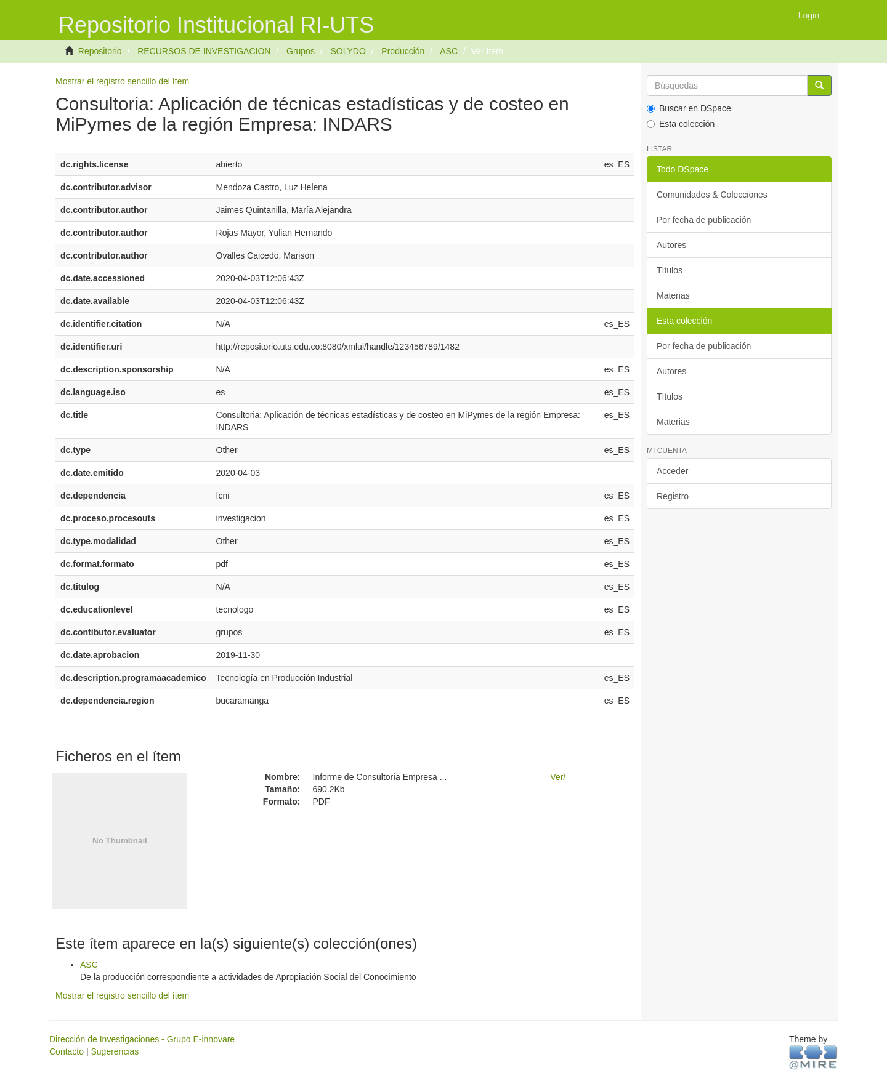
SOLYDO (347, 51)
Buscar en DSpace (689, 108)
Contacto (66, 1051)
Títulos (669, 270)
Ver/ (557, 777)
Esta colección (681, 124)
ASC (449, 51)
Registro (673, 496)
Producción (402, 51)
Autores (671, 245)
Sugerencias (115, 1051)
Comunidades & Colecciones (712, 194)
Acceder (672, 471)
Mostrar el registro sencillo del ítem (122, 81)
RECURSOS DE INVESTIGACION (203, 51)
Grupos (300, 51)
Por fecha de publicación (704, 220)
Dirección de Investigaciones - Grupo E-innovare (142, 1039)
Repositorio (100, 51)
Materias (673, 295)
